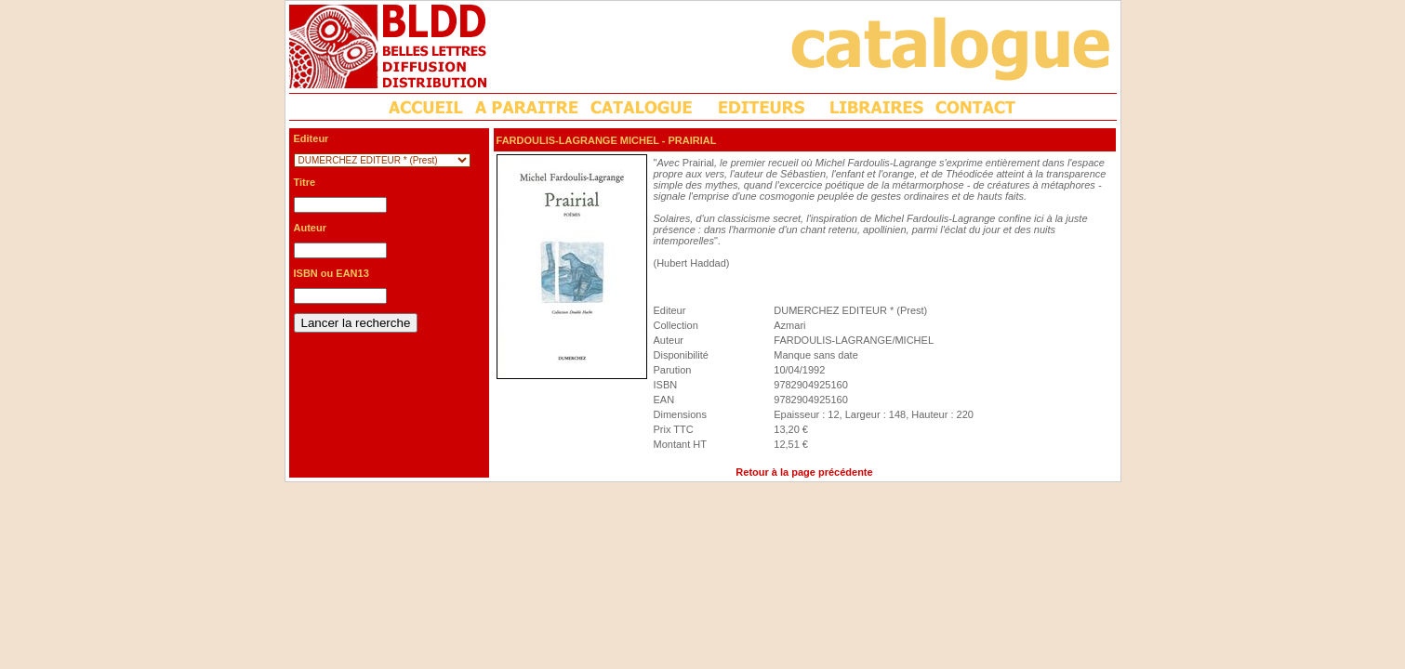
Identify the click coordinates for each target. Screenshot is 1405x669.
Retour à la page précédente (804, 472)
